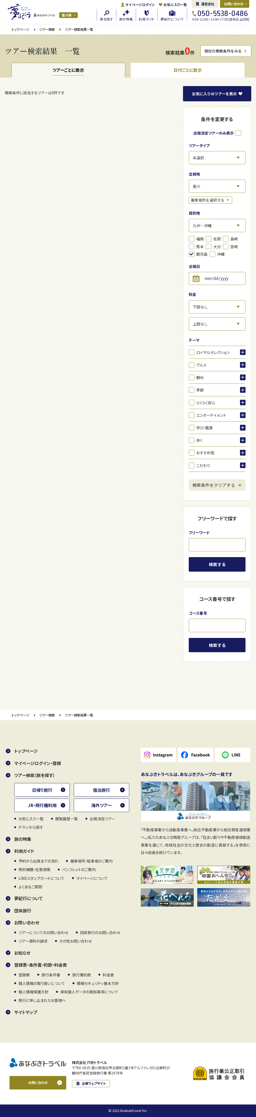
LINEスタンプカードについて (41, 878)
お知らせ (22, 953)
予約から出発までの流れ (38, 861)
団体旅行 (22, 910)
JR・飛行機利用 (42, 805)
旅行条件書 (51, 974)
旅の (126, 19)
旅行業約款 (81, 974)
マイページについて (92, 878)
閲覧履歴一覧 (66, 818)
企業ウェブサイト (94, 1083)
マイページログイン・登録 (37, 763)
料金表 (108, 974)
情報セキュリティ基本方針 (98, 983)
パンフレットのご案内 (79, 869)
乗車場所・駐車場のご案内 (91, 861)
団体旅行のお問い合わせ (100, 932)
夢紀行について (28, 898)
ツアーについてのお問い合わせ (43, 932)
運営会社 (207, 4)
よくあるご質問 (30, 886)
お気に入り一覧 (175, 5)
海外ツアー (101, 805)
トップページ (20, 29)
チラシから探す (30, 827)
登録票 (24, 974)
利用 (146, 19)
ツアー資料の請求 (33, 941)
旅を (106, 19)
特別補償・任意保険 (34, 869)
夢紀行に (172, 19)
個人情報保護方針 (33, 991)
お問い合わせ (234, 4)
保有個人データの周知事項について (89, 991)
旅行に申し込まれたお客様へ (42, 1000)
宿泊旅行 (101, 790)
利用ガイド (24, 851)
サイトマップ (25, 1012)
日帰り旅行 (42, 790)
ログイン (140, 5)
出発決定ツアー (102, 818)
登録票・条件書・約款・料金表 (40, 965)
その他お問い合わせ (75, 941)
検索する (217, 564)
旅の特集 (22, 839)
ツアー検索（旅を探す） (34, 775)
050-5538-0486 (222, 13)
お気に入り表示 (214, 94)
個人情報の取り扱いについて (41, 983)
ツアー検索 (47, 29)
